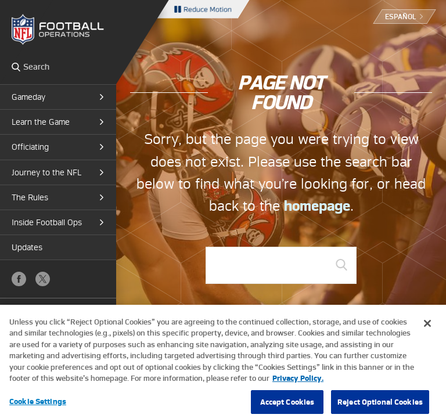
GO (341, 264)
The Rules (30, 197)
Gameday (28, 97)
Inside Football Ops (47, 222)
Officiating (30, 147)
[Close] (427, 327)
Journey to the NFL (46, 172)
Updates (27, 247)
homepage (317, 206)
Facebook (19, 279)
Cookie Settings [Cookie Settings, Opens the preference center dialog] (37, 405)
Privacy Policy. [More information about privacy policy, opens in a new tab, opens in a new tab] (297, 383)
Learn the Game (41, 122)
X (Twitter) (42, 279)
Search (16, 66)
